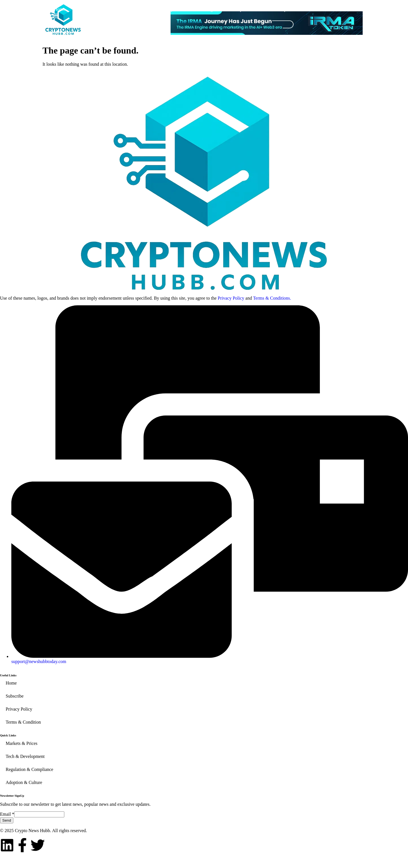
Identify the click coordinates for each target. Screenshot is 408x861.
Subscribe (345, 9)
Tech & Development (162, 9)
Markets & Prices (104, 9)
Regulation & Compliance (229, 9)
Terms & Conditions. (272, 298)
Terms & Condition (23, 722)
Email (7, 814)
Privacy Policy (231, 298)
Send (6, 820)
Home (59, 9)
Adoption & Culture (294, 9)
